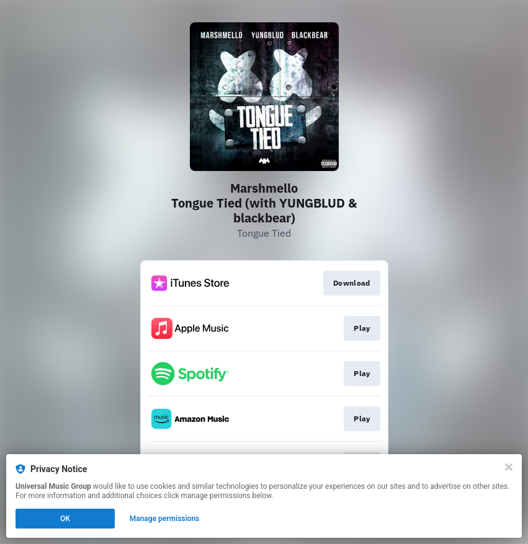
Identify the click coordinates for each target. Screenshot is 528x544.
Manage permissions (165, 518)
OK (65, 518)
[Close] (509, 467)
